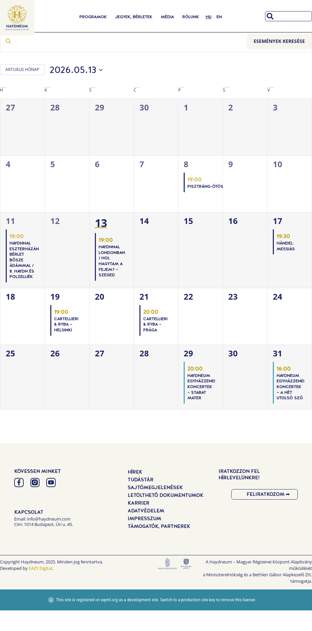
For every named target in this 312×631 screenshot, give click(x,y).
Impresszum (144, 539)
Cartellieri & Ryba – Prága (155, 345)
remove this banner (238, 620)
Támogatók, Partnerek (159, 547)
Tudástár (140, 500)
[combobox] (288, 16)
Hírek (135, 492)
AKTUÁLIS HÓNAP (22, 90)
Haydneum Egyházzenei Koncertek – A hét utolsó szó (290, 407)
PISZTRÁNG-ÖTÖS (205, 207)
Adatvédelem (146, 531)
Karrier (138, 524)
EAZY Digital (40, 589)
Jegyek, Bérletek (133, 17)
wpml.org (109, 620)
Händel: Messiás (286, 266)
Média (167, 17)
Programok (93, 17)
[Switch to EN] (219, 16)
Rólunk (190, 17)
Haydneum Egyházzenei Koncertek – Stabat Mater (201, 407)
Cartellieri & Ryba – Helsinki (66, 345)
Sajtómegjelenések (155, 508)
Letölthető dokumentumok (165, 516)
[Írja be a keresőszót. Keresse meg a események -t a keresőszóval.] (123, 62)
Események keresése (279, 61)
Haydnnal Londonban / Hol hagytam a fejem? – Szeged (112, 282)
